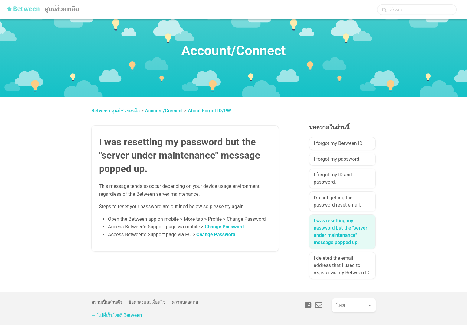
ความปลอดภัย (185, 302)
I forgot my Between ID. (339, 143)
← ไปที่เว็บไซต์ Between (116, 315)
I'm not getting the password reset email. (337, 201)
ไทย (340, 305)
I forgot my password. (337, 159)
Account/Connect (164, 111)
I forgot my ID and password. (333, 178)
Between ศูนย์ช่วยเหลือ (115, 111)
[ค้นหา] (417, 9)
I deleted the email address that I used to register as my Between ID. (342, 265)
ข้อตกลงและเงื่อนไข (147, 302)
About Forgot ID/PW (209, 111)
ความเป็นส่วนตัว (106, 302)
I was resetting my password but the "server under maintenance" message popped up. (340, 231)
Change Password (224, 227)
